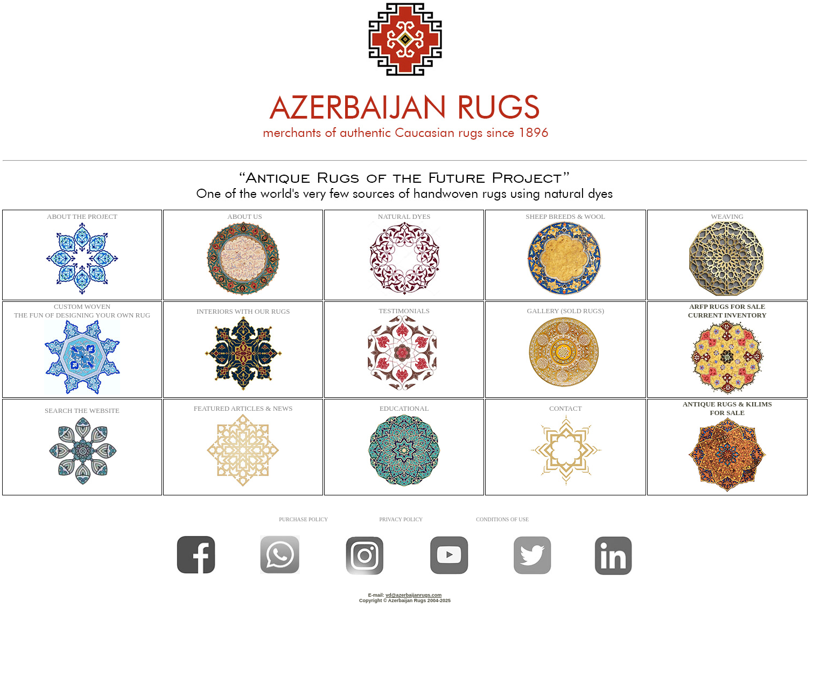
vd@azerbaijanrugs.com (413, 595)
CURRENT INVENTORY (727, 315)
